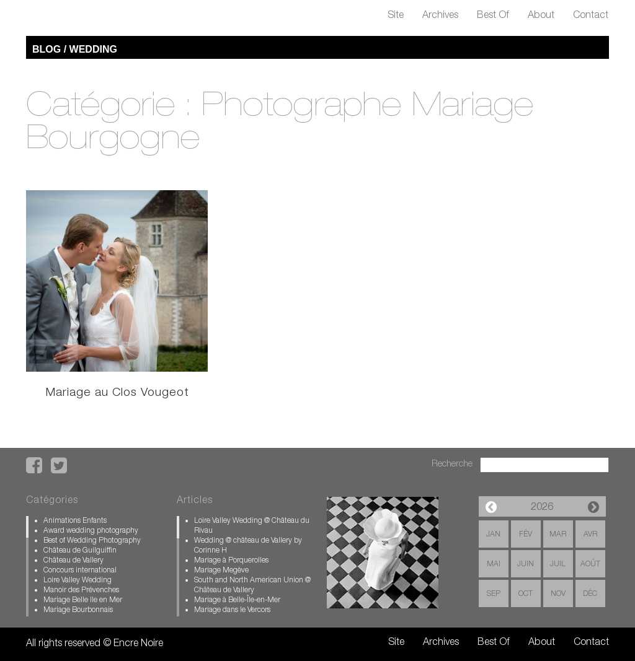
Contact (590, 16)
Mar (557, 534)
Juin (525, 564)
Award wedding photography (90, 531)
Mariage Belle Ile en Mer (82, 600)
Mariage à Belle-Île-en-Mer (237, 600)
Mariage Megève (221, 570)
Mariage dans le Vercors (232, 610)
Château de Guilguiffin (80, 550)
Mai (493, 564)
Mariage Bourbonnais (78, 610)
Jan (493, 534)
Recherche (452, 464)
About (541, 16)
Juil (558, 564)
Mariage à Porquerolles (231, 560)
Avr (590, 534)
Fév (525, 534)
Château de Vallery (73, 560)
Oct (525, 594)
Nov (558, 594)
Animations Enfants (75, 521)
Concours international (80, 570)
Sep (493, 594)
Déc (590, 594)
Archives (440, 16)
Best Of (493, 16)
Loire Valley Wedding (77, 580)
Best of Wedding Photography (92, 541)
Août (590, 564)
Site (396, 16)
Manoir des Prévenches (81, 590)
